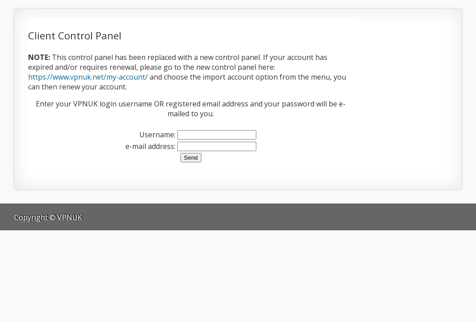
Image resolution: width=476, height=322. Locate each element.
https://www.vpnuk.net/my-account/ (88, 77)
